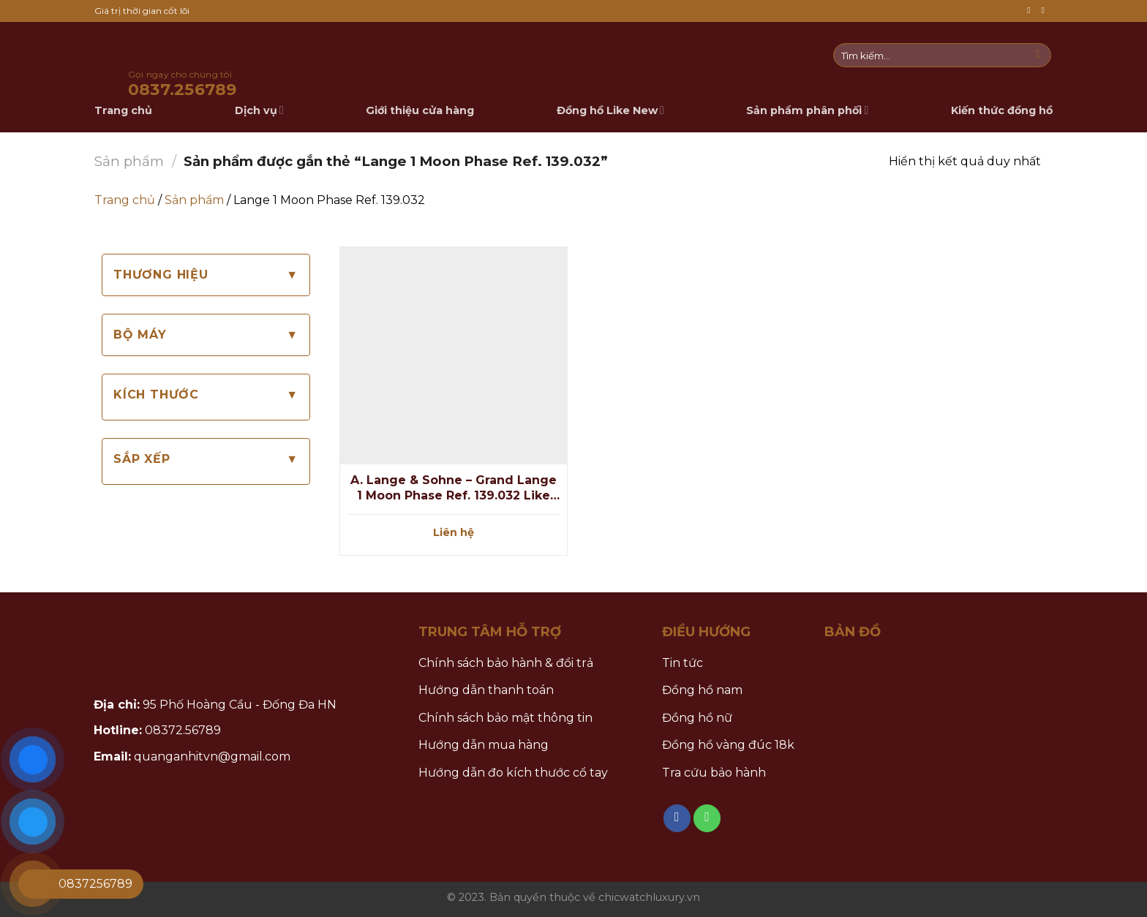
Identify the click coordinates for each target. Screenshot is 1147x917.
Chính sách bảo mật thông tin (505, 718)
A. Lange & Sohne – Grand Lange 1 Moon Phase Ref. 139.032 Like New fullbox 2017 (453, 488)
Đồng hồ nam (702, 690)
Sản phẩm (129, 161)
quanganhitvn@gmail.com (212, 756)
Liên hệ (453, 532)
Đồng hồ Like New (610, 110)
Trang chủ (124, 200)
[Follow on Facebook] (1031, 11)
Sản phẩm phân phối (807, 110)
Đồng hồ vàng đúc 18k (728, 745)
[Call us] (1045, 11)
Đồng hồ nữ (697, 718)
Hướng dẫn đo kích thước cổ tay (513, 773)
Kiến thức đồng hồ (1002, 110)
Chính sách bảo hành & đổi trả (505, 663)
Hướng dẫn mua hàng (483, 745)
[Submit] (1038, 55)
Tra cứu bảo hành (714, 773)
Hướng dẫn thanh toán (486, 690)
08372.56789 (183, 730)
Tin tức (682, 663)
